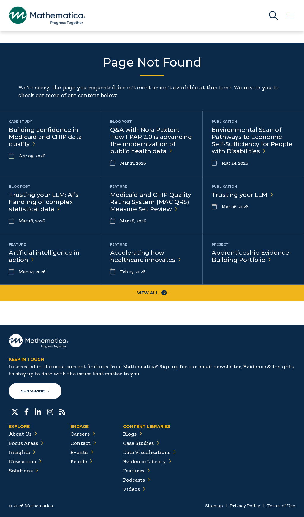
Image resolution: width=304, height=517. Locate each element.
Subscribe (35, 390)
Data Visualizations (149, 452)
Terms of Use (281, 505)
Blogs (132, 434)
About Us (23, 434)
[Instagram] (50, 411)
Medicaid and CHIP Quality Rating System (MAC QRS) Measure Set (150, 202)
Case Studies (141, 443)
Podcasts (137, 480)
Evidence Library (147, 461)
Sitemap (214, 505)
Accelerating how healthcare (145, 256)
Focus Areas (26, 443)
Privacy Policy (245, 505)
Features (136, 470)
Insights (22, 452)
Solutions (23, 470)
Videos (134, 489)
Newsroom (25, 461)
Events (81, 452)
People (81, 461)
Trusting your (242, 194)
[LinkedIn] (38, 411)
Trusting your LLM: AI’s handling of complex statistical (44, 202)
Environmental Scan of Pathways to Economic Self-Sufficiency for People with (252, 140)
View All (152, 292)
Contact (83, 443)
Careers (82, 434)
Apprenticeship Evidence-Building (251, 256)
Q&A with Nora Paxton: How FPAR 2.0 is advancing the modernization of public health (151, 140)
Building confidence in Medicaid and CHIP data (45, 137)
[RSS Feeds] (62, 411)
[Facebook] (26, 411)
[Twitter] (14, 411)
